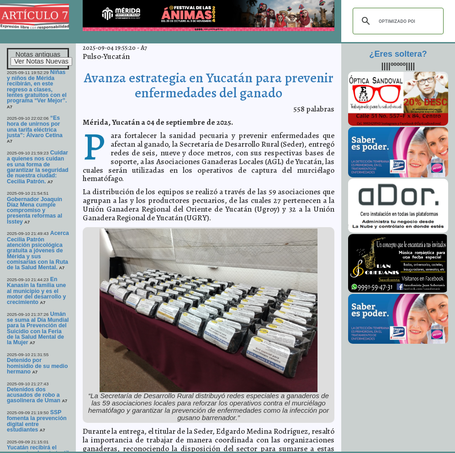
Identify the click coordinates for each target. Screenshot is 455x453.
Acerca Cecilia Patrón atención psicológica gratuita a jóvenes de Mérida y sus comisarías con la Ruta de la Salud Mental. (38, 250)
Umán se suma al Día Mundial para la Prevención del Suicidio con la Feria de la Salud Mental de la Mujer (38, 328)
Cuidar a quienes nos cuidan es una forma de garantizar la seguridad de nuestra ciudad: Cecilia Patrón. (38, 167)
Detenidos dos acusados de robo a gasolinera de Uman (33, 395)
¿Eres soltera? (398, 54)
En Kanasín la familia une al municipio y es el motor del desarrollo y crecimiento (36, 290)
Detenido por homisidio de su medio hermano (37, 366)
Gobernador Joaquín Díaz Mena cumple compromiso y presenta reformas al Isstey (34, 210)
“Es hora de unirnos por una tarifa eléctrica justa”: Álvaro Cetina (35, 127)
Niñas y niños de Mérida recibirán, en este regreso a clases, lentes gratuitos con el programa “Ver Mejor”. (37, 86)
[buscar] (397, 21)
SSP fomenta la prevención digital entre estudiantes (37, 421)
